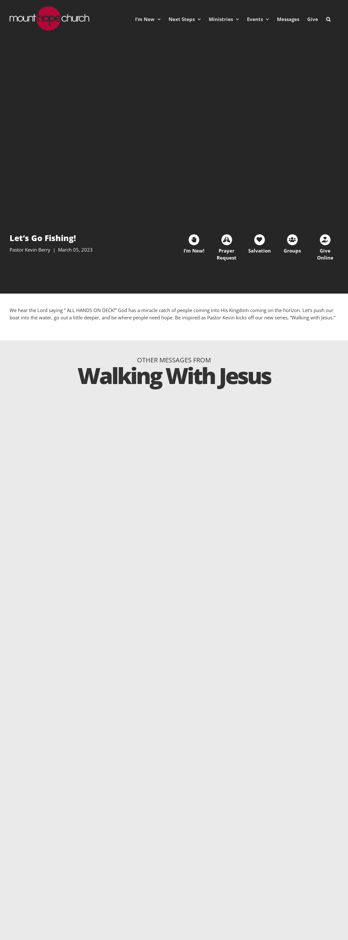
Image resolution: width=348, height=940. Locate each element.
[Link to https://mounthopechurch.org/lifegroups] (292, 239)
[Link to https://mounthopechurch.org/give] (325, 239)
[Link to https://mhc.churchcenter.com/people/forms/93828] (226, 239)
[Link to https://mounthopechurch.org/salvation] (259, 239)
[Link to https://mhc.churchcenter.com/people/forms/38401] (193, 239)
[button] (328, 19)
